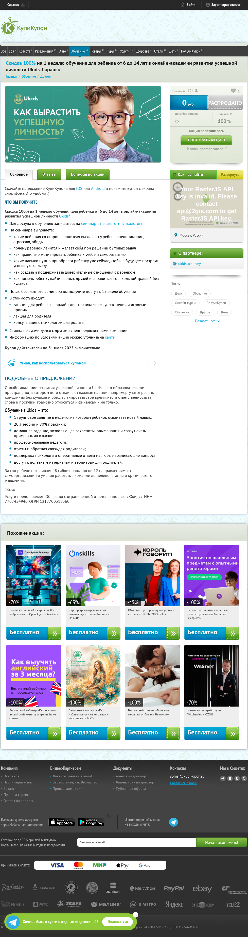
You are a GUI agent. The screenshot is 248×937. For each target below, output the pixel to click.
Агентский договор (131, 776)
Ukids (64, 216)
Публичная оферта (131, 788)
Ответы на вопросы (19, 800)
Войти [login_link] (191, 5)
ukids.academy (189, 263)
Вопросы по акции (87, 174)
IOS (79, 188)
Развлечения (46, 51)
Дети (173, 51)
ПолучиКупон (192, 51)
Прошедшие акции (67, 788)
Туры (112, 51)
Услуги (126, 51)
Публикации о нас (18, 782)
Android (98, 188)
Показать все (205, 321)
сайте (110, 337)
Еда (12, 51)
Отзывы (49, 174)
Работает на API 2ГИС (201, 221)
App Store (61, 822)
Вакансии (11, 788)
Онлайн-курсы (185, 303)
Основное (19, 174)
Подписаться (118, 921)
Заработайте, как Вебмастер (75, 782)
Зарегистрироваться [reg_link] (226, 5)
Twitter (237, 778)
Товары (97, 51)
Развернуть (230, 174)
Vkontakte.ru (230, 778)
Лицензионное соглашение (198, 224)
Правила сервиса (17, 794)
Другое (205, 312)
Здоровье (143, 51)
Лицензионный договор (135, 782)
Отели (160, 51)
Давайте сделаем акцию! (72, 776)
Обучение (79, 51)
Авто (63, 51)
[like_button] (233, 91)
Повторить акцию (206, 140)
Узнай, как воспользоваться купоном (53, 363)
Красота (25, 51)
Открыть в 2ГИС (229, 223)
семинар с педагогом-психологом (111, 223)
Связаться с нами (183, 783)
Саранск (13, 5)
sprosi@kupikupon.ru (187, 776)
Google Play (91, 822)
